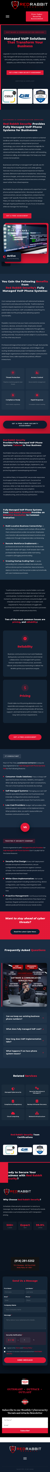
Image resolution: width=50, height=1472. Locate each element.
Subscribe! (25, 1435)
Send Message (25, 1364)
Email (6, 1300)
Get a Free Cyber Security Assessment (25, 72)
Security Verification (14, 1338)
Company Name (10, 1309)
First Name (8, 1291)
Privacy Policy (27, 1351)
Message (8, 1319)
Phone (28, 1300)
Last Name (30, 1291)
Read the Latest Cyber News (25, 932)
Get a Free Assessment (17, 216)
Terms (18, 1351)
